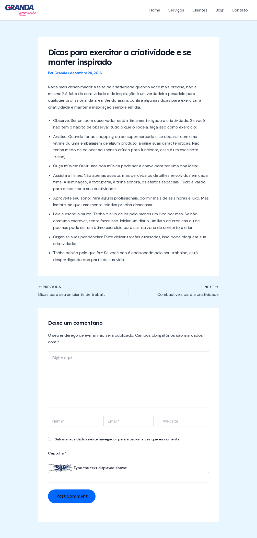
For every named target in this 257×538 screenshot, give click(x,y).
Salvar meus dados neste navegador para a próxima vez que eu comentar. (118, 439)
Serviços (176, 10)
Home (154, 10)
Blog (220, 10)
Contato (240, 10)
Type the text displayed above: (100, 467)
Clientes (199, 10)
